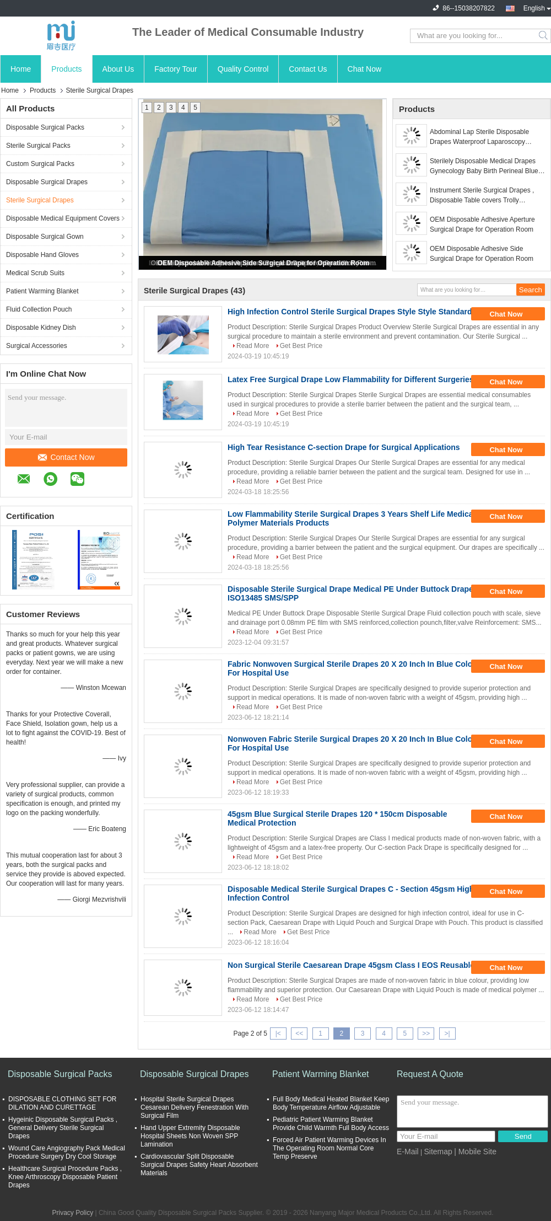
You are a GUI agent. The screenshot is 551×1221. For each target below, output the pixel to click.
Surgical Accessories (36, 346)
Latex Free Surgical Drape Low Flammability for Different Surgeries (351, 379)
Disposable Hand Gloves (42, 255)
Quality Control (243, 69)
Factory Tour (175, 69)
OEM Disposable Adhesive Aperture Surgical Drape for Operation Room (482, 224)
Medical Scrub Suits (35, 273)
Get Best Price (301, 346)
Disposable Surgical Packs (45, 127)
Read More (252, 346)
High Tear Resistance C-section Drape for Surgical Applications (344, 447)
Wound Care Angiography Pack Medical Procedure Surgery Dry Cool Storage (66, 1152)
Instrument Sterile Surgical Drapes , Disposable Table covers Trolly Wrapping (482, 195)
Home (20, 69)
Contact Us (308, 69)
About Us (118, 69)
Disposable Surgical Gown (45, 236)
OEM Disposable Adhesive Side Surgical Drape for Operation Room (263, 263)
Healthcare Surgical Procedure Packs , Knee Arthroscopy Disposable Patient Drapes (65, 1177)
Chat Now (364, 69)
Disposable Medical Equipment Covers (63, 218)
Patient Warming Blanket (42, 291)
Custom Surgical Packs (40, 164)
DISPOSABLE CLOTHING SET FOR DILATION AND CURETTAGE (62, 1103)
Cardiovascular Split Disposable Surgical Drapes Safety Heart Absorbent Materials (199, 1165)
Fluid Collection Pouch (39, 309)
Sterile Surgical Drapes (40, 200)
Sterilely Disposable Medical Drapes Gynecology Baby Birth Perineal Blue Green (484, 166)
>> (426, 1033)
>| (447, 1033)
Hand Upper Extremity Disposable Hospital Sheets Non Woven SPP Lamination (190, 1136)
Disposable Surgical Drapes (47, 182)
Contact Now (66, 457)
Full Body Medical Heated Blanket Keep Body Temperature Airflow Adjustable (331, 1103)
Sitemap (438, 1151)
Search (544, 36)
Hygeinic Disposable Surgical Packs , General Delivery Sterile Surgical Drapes (62, 1128)
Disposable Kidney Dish (41, 327)
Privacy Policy (72, 1213)
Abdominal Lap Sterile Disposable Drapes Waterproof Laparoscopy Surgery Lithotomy (479, 137)
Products (66, 69)
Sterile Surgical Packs (38, 145)
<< (299, 1033)
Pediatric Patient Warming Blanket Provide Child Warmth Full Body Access (331, 1124)
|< (278, 1033)
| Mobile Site (475, 1151)
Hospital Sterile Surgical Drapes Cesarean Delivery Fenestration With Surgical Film (195, 1107)
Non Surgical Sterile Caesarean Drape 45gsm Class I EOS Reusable (351, 965)
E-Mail (408, 1151)
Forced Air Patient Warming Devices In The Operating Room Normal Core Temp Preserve (329, 1148)
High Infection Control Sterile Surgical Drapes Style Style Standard (350, 311)
